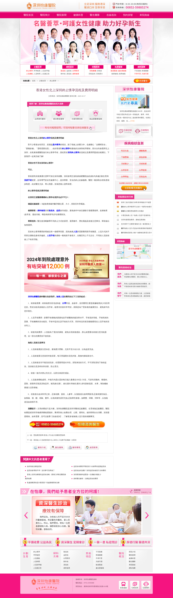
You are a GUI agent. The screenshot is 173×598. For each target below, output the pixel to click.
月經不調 (99, 561)
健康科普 (78, 15)
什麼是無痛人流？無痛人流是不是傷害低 (135, 215)
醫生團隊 (95, 15)
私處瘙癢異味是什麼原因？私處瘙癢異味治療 (43, 483)
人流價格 (36, 558)
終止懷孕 (53, 81)
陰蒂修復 (122, 74)
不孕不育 (99, 558)
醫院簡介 (45, 15)
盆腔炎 (69, 71)
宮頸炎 (99, 71)
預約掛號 (128, 15)
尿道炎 (69, 74)
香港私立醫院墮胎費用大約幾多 (132, 211)
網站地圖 (132, 568)
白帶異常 (67, 558)
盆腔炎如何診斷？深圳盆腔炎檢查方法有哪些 (90, 470)
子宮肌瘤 (137, 71)
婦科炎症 (70, 67)
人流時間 (37, 74)
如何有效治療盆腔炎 (34, 466)
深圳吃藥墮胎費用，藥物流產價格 (133, 220)
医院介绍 (132, 552)
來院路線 (144, 15)
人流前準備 (45, 71)
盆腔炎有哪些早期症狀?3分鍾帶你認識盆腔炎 (90, 466)
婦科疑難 (141, 67)
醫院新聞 (61, 15)
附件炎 (63, 74)
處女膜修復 (100, 568)
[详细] (132, 121)
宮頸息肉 (92, 74)
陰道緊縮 (99, 565)
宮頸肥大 (99, 74)
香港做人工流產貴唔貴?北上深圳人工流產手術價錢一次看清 (55, 440)
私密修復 (118, 67)
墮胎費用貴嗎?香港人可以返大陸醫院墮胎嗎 (49, 435)
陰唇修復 (115, 74)
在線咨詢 (111, 15)
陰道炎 (66, 552)
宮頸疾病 (95, 67)
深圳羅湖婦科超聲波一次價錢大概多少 (87, 474)
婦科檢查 (67, 568)
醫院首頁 (28, 15)
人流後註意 (45, 74)
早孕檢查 (37, 71)
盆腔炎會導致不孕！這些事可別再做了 (41, 470)
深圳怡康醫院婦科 (90, 579)
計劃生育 (38, 67)
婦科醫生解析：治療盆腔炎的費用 (86, 479)
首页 (33, 81)
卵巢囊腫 (145, 71)
